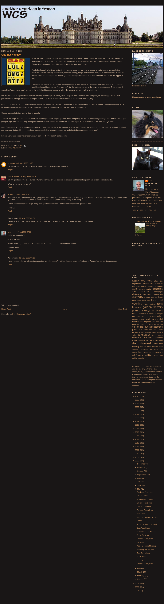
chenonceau (158, 294)
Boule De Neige (143, 535)
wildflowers (137, 355)
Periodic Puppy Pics (145, 510)
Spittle (139, 521)
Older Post (122, 309)
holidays (146, 311)
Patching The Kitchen (145, 549)
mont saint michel (154, 319)
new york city (157, 322)
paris (134, 329)
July (139, 482)
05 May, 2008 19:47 (22, 194)
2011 (137, 450)
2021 (137, 414)
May (139, 489)
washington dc (156, 349)
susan (10, 194)
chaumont (146, 294)
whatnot (17, 148)
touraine (155, 346)
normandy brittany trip (154, 324)
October (140, 471)
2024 (137, 403)
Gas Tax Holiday (11, 54)
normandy (140, 324)
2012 (137, 446)
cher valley (137, 297)
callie (134, 289)
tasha (151, 340)
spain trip (144, 340)
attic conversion (156, 284)
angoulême (136, 284)
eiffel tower (136, 300)
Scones (140, 560)
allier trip (158, 281)
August (140, 478)
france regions (150, 304)
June (139, 485)
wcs (9, 232)
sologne (160, 335)
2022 (137, 411)
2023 (137, 407)
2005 (137, 591)
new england (145, 322)
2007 (137, 583)
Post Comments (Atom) (21, 314)
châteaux (136, 294)
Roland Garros (142, 496)
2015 (137, 436)
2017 (137, 429)
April (139, 568)
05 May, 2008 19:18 (28, 177)
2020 (137, 418)
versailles (144, 349)
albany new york (142, 281)
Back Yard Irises (143, 528)
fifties (144, 300)
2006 (137, 587)
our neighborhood (154, 327)
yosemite (141, 358)
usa (10, 148)
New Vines (141, 514)
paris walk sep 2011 (148, 330)
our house (137, 327)
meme (141, 319)
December (141, 464)
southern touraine (141, 337)
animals (146, 284)
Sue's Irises (141, 557)
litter (143, 316)
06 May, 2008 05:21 (27, 218)
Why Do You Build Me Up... (147, 517)
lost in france (13, 177)
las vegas (136, 316)
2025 (137, 400)
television (159, 340)
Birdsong (140, 542)
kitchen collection (139, 314)
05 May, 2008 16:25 (25, 163)
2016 (137, 432)
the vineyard (141, 343)
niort (134, 324)
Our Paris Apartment (145, 492)
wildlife (148, 355)
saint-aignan (144, 335)
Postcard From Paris (145, 499)
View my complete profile (144, 210)
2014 (137, 439)
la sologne (159, 313)
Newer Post (6, 309)
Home (64, 309)
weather (137, 352)
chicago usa (149, 297)
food (148, 300)
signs (154, 335)
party (161, 330)
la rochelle (150, 313)
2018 (137, 425)
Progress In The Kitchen (146, 532)
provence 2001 (138, 332)
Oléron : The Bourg (144, 503)
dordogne (159, 297)
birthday (150, 286)
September (141, 475)
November (141, 467)
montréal (135, 322)
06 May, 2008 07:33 (23, 232)
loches (148, 316)
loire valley (157, 316)
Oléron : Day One (144, 506)
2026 (137, 396)
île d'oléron (157, 311)
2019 (137, 421)
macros (135, 319)
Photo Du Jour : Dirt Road (147, 524)
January (140, 579)
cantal (148, 289)
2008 (137, 461)
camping (142, 289)
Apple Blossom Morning (146, 546)
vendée (135, 349)
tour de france (145, 346)
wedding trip (149, 353)
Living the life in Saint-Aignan (148, 221)
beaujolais (136, 286)
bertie (143, 286)
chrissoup (12, 163)
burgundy (159, 286)
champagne (158, 292)
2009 (137, 457)
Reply (10, 169)
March (140, 572)
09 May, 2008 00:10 (27, 258)
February (141, 575)
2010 (137, 454)
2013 (137, 443)
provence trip (150, 332)
